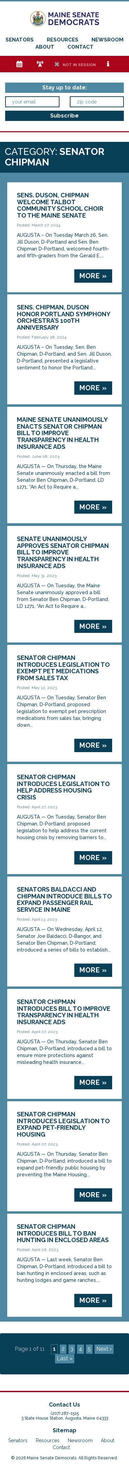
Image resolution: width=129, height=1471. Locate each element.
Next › (104, 1349)
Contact (80, 47)
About (44, 47)
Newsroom (107, 40)
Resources (62, 40)
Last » (65, 1358)
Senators (20, 40)
